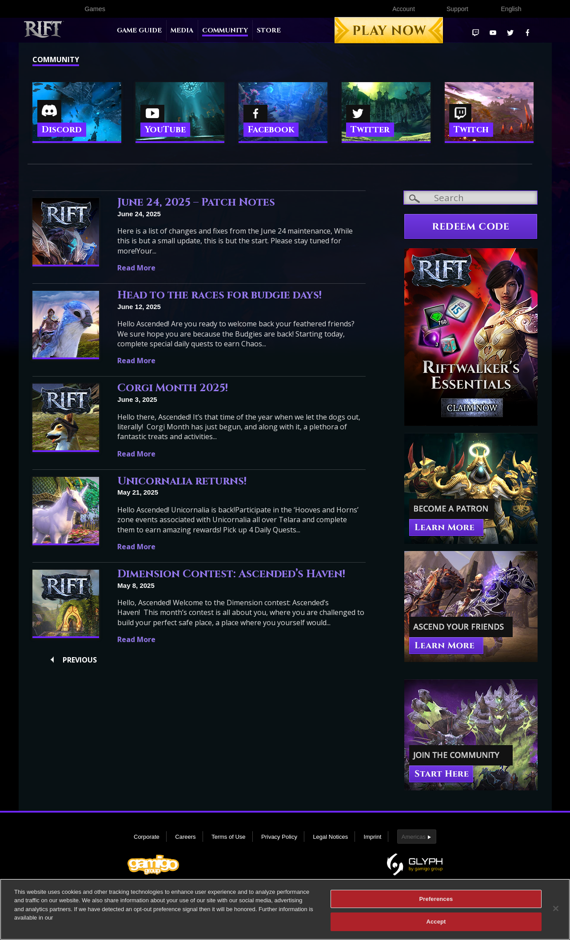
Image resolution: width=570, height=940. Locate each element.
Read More (136, 268)
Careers (185, 836)
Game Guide (139, 30)
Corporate (146, 836)
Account (403, 8)
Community (225, 30)
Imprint (373, 836)
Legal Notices (330, 836)
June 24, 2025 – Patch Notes (196, 202)
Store (269, 30)
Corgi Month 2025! (172, 388)
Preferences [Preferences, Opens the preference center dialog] (436, 902)
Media (182, 30)
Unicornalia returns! (182, 481)
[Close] (556, 911)
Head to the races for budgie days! (219, 295)
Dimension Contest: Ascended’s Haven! (231, 574)
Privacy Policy (279, 836)
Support (457, 8)
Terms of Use (228, 836)
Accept (436, 925)
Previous (80, 660)
